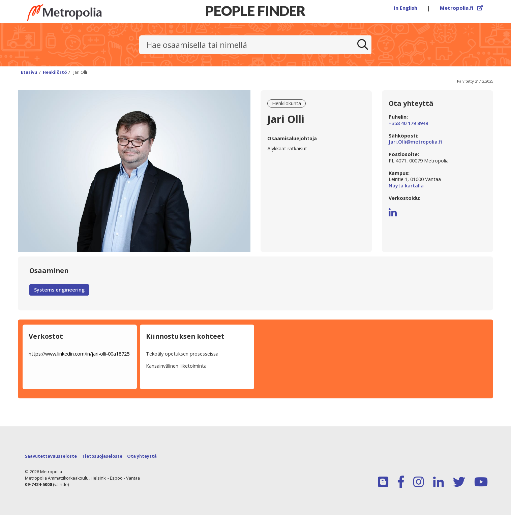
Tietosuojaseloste (102, 456)
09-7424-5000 (38, 484)
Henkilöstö (55, 72)
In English (405, 7)
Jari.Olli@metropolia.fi (415, 142)
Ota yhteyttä (142, 456)
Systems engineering (59, 289)
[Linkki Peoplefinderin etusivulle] (77, 12)
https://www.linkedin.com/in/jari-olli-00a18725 (79, 354)
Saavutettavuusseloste (51, 456)
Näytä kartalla (437, 186)
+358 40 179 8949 (408, 123)
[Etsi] (363, 44)
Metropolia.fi (461, 7)
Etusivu (29, 72)
